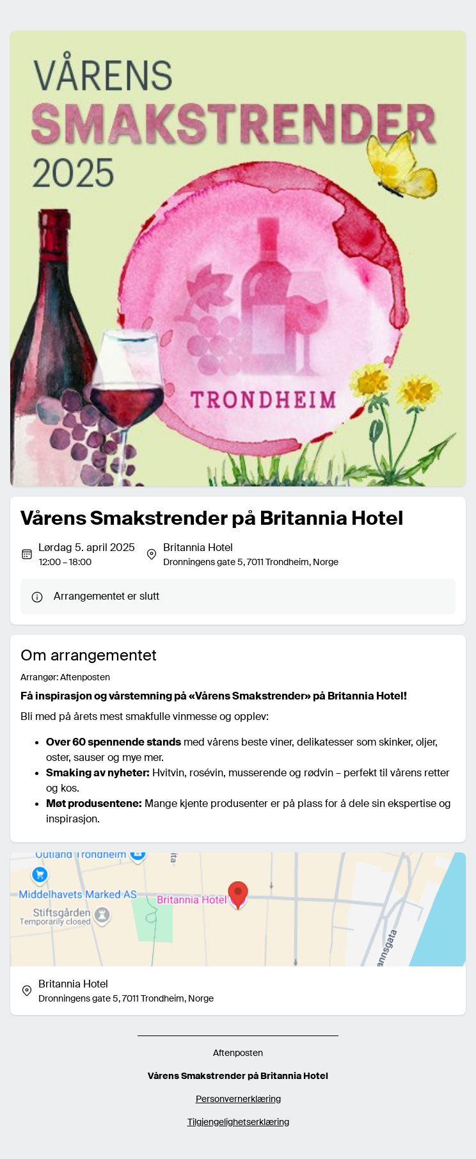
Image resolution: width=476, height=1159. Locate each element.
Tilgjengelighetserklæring (238, 1122)
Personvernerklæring (238, 1099)
